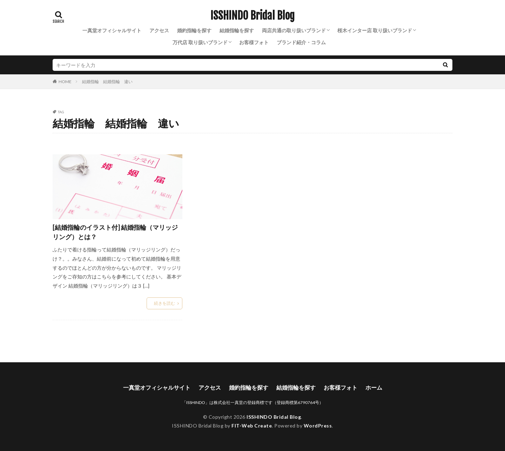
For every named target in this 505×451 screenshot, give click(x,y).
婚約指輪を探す (194, 30)
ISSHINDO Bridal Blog (252, 16)
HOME (65, 81)
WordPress (318, 426)
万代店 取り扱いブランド (200, 42)
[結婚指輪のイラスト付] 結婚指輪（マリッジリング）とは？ (115, 232)
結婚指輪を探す (237, 30)
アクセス (159, 30)
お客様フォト (254, 42)
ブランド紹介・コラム (301, 42)
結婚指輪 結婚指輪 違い (107, 81)
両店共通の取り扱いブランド (294, 30)
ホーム (373, 387)
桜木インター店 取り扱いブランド (374, 30)
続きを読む (164, 303)
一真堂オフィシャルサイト (111, 30)
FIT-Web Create (251, 426)
